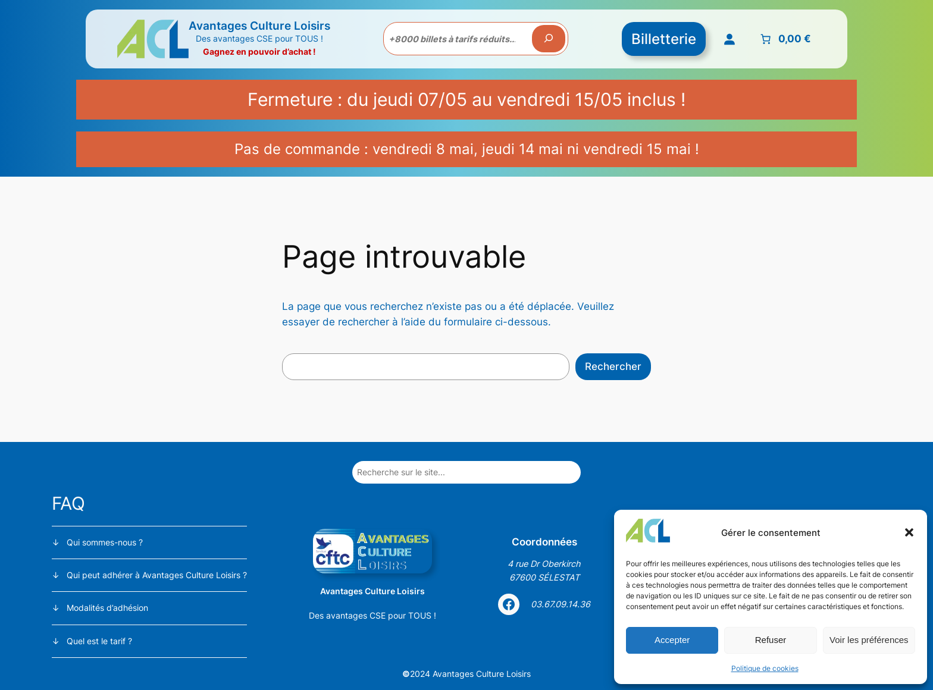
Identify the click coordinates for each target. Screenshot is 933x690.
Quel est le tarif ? (99, 641)
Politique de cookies (765, 668)
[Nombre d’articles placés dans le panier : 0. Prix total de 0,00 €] (784, 38)
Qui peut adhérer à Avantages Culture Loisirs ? (157, 575)
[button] (909, 532)
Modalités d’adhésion (107, 608)
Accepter (672, 640)
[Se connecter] (729, 38)
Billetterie (663, 39)
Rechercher (613, 366)
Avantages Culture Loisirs (259, 25)
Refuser (771, 640)
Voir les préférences (869, 640)
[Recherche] (548, 38)
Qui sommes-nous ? (105, 542)
